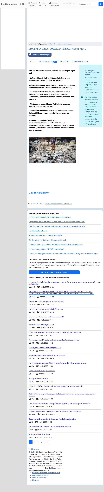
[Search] (88, 4)
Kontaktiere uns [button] (70, 3)
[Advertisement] (65, 26)
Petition (33, 61)
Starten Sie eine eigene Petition (54, 272)
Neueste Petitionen (43, 4)
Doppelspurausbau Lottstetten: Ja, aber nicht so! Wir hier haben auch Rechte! (57, 222)
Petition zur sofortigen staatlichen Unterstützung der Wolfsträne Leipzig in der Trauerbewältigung (63, 254)
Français (57, 44)
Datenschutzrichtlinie (80, 61)
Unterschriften (48, 61)
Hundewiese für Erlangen (38, 231)
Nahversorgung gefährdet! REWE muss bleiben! (46, 249)
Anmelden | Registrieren (54, 4)
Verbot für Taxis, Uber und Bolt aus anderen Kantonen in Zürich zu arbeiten (56, 244)
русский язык (67, 44)
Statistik (65, 61)
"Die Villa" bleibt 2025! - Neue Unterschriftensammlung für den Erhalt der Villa (57, 226)
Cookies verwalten (39, 477)
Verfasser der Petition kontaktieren (58, 204)
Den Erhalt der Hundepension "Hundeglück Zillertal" (47, 240)
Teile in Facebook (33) (39, 55)
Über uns (35, 480)
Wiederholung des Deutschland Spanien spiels (46, 235)
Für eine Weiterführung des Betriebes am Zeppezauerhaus (50, 217)
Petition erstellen (33, 4)
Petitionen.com (9, 4)
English (50, 44)
